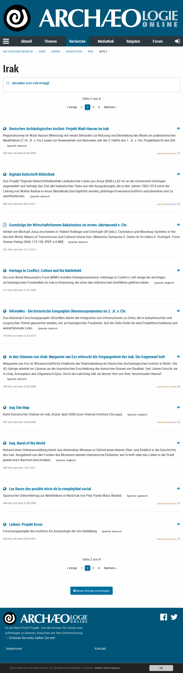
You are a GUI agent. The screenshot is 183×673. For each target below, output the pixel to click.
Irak (90, 51)
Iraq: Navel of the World (24, 443)
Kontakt (100, 648)
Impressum (14, 648)
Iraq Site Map (16, 407)
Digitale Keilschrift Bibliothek (29, 174)
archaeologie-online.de (18, 51)
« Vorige (72, 107)
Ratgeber (133, 41)
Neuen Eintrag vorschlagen (91, 591)
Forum (158, 41)
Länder (55, 51)
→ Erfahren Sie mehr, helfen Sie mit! (30, 638)
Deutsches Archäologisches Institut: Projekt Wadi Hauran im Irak (56, 128)
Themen (50, 41)
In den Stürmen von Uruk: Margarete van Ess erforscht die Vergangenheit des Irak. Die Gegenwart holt (84, 356)
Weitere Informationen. (107, 668)
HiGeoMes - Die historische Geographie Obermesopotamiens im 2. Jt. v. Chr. (65, 311)
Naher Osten (74, 51)
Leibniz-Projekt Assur (23, 524)
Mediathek (106, 41)
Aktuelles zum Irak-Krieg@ (27, 83)
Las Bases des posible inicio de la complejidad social (47, 488)
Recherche (77, 41)
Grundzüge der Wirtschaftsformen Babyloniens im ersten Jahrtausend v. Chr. (65, 224)
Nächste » (110, 107)
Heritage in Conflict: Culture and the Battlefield (42, 270)
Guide (42, 51)
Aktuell (26, 41)
